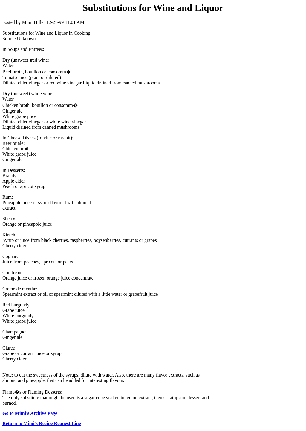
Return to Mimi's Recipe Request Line (41, 423)
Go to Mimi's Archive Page (29, 413)
